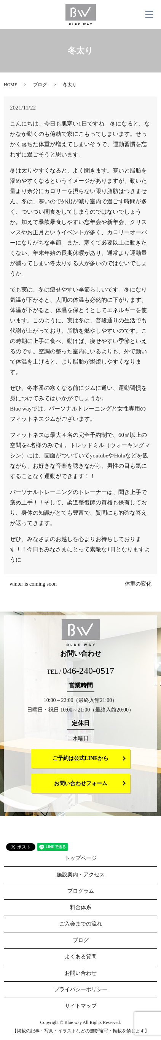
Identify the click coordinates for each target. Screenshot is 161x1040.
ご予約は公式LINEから (80, 758)
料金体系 (80, 907)
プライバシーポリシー (80, 989)
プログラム (80, 891)
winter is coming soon (33, 584)
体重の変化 (138, 584)
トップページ (81, 858)
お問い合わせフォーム (80, 783)
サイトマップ (81, 1006)
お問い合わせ (81, 973)
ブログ (40, 84)
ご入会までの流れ (80, 924)
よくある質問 (81, 957)
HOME (10, 84)
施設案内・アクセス (81, 874)
